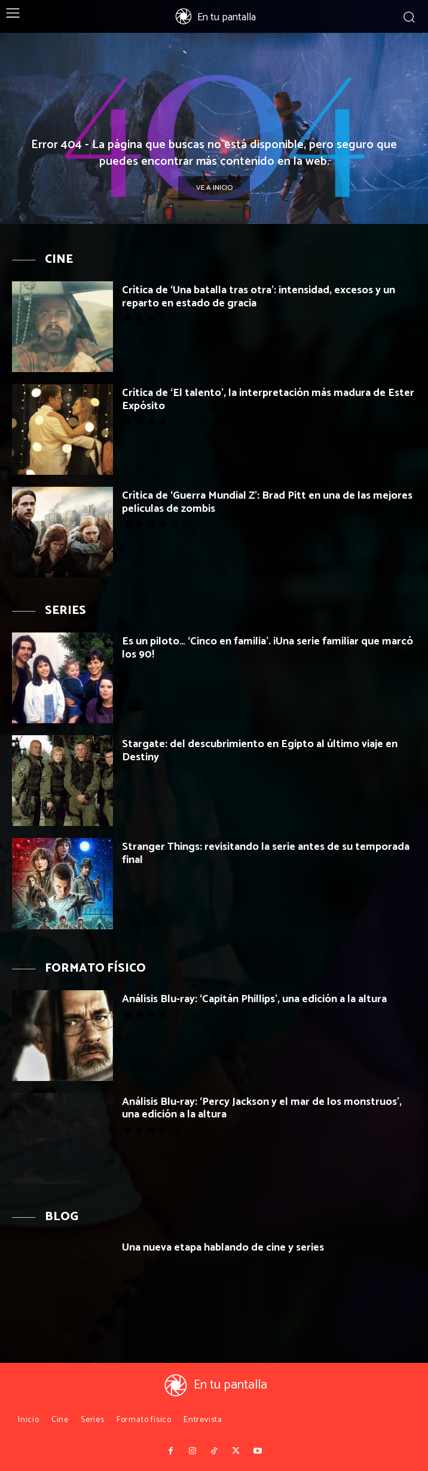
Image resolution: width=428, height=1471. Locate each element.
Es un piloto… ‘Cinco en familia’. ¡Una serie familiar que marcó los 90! (267, 648)
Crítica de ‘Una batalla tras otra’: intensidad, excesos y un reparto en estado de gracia (258, 296)
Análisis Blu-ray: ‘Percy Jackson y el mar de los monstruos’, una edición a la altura (262, 1108)
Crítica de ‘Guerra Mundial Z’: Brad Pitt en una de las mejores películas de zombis (267, 502)
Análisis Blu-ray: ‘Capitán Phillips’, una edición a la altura (254, 999)
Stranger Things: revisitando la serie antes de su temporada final (265, 853)
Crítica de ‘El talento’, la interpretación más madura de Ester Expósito (268, 399)
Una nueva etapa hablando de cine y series (223, 1248)
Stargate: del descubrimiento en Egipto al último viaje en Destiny (260, 750)
